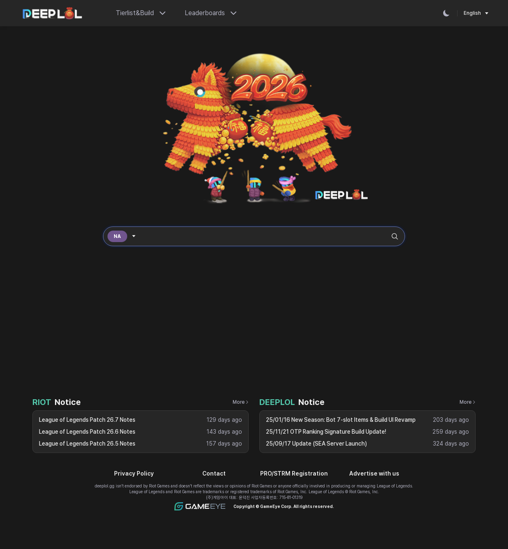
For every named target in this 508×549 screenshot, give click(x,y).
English (472, 13)
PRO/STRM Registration (294, 473)
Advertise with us (374, 473)
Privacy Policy (134, 473)
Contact (214, 473)
